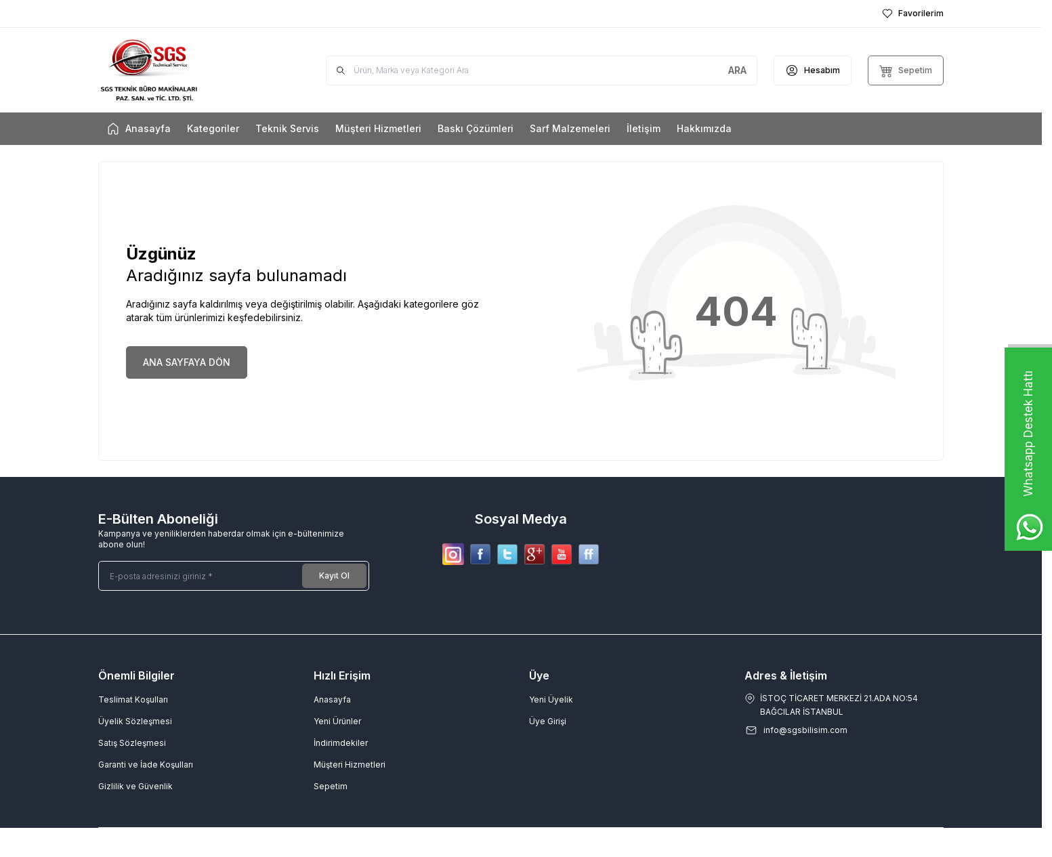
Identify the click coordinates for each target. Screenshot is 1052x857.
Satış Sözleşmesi (132, 743)
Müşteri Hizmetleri (349, 764)
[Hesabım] (812, 70)
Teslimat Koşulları (133, 699)
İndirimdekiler (341, 743)
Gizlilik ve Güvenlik (135, 786)
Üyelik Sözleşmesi (135, 721)
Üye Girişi (547, 721)
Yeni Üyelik (551, 699)
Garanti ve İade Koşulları (145, 764)
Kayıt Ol (334, 575)
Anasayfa (332, 699)
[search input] (541, 70)
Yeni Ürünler (337, 721)
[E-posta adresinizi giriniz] (233, 576)
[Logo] (179, 70)
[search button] (737, 70)
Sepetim (331, 786)
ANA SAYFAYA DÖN (186, 362)
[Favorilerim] (913, 13)
